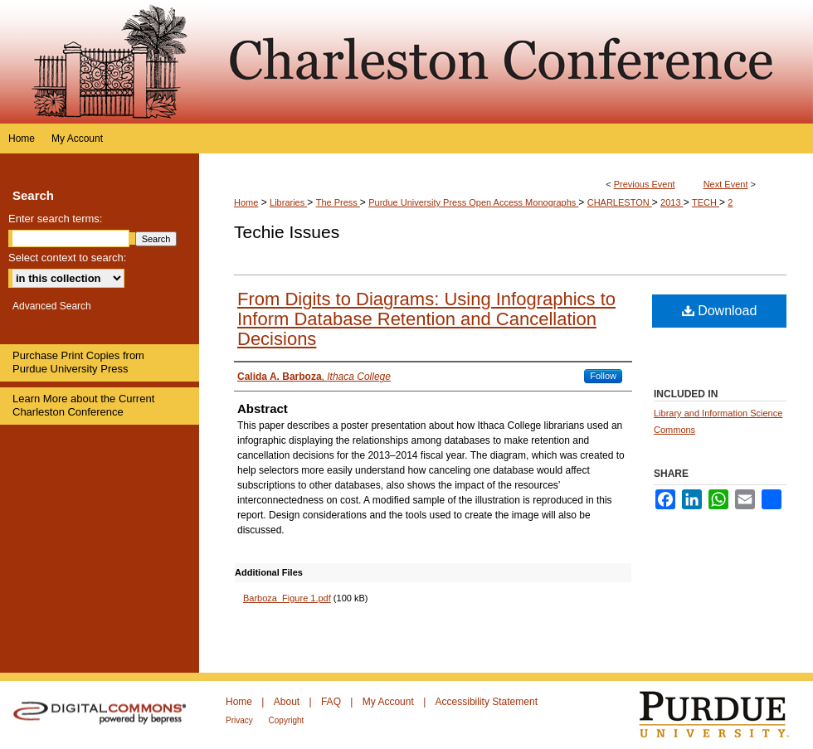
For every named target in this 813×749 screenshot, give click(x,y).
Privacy (241, 720)
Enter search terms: (55, 218)
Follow (603, 376)
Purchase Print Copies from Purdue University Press (78, 362)
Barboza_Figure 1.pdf (287, 598)
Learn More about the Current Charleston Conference (83, 405)
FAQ (332, 702)
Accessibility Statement (487, 702)
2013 (672, 202)
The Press (338, 202)
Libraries (288, 202)
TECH (705, 202)
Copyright (286, 720)
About (288, 702)
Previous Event (644, 184)
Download (719, 311)
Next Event (725, 184)
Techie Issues (286, 231)
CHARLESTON (619, 202)
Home (246, 202)
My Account (389, 702)
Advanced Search (51, 306)
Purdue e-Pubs (506, 62)
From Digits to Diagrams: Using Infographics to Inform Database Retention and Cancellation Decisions (426, 319)
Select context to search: (67, 257)
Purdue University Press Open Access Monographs (473, 202)
